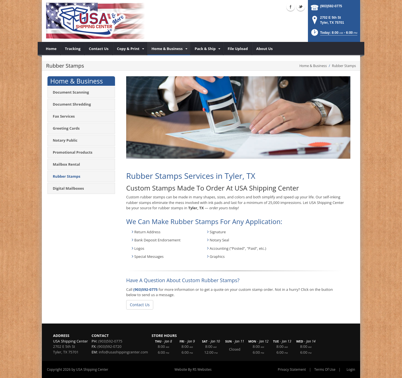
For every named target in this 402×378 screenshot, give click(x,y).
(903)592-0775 (331, 6)
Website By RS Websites (193, 369)
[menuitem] (51, 48)
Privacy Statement (292, 369)
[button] (333, 34)
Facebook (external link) (290, 7)
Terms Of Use (325, 369)
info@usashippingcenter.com (123, 352)
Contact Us (140, 304)
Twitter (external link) (300, 7)
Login (351, 369)
